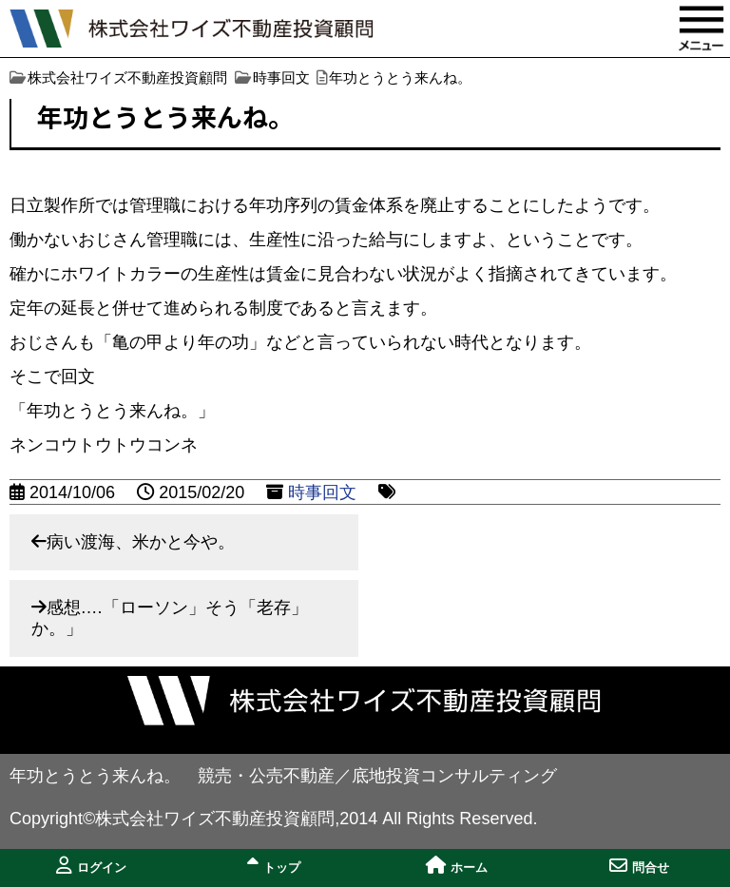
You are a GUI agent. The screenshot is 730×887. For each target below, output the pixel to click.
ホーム (457, 866)
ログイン (91, 866)
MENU (701, 28)
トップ (273, 866)
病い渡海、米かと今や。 (141, 541)
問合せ (639, 866)
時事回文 (322, 492)
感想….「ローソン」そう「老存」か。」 (169, 618)
